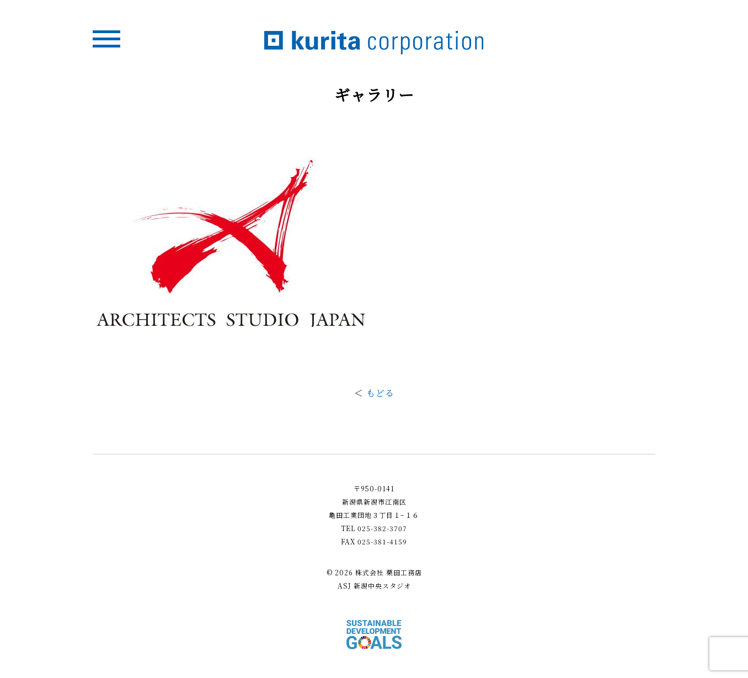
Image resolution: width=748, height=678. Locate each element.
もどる (380, 392)
